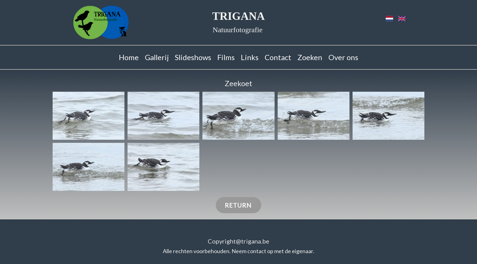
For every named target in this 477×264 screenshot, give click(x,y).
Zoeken (309, 57)
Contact (278, 57)
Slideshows (193, 57)
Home (129, 57)
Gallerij (157, 57)
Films (226, 57)
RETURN (238, 205)
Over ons (343, 57)
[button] (88, 116)
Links (249, 57)
